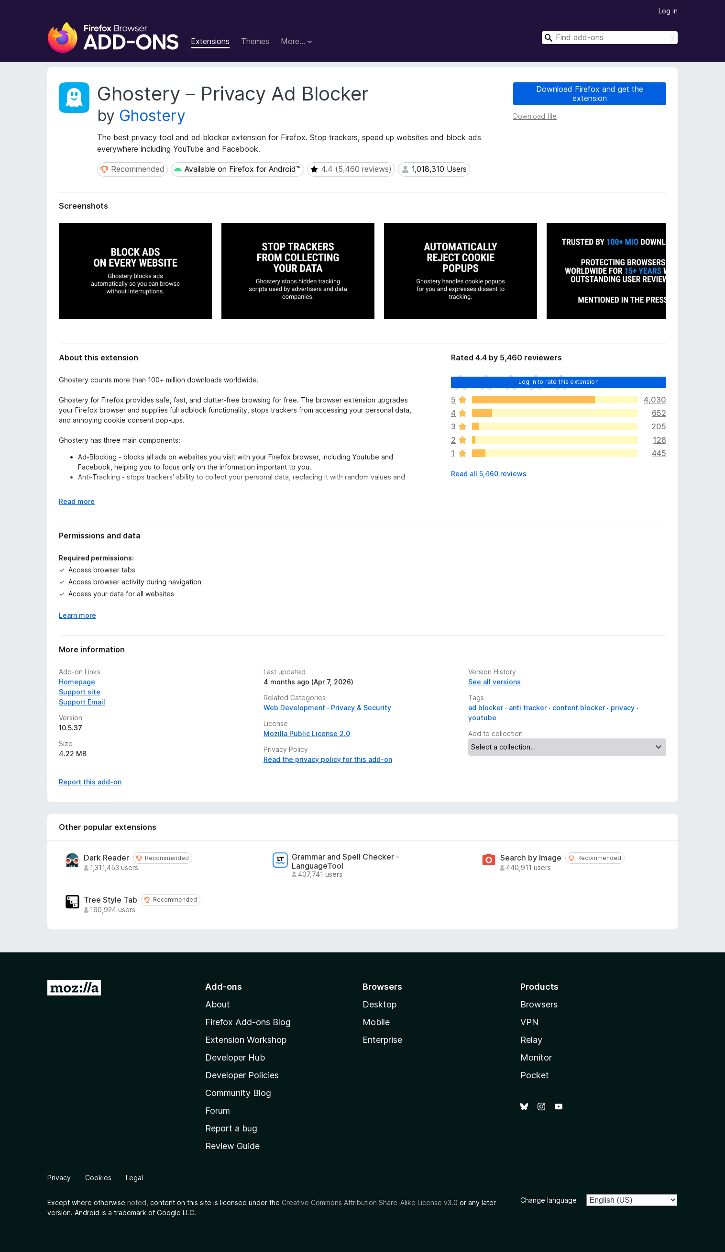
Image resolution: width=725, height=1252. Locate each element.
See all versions (494, 682)
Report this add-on (90, 782)
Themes (255, 41)
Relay (531, 1040)
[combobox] (610, 37)
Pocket (534, 1075)
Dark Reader (106, 857)
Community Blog (238, 1093)
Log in (668, 11)
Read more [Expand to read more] (77, 501)
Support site (79, 692)
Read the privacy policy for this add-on (328, 759)
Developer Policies (242, 1075)
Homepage (77, 682)
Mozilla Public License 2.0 (307, 733)
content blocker (578, 708)
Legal (134, 1178)
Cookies (98, 1178)
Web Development (294, 708)
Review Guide (232, 1146)
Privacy (59, 1178)
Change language (548, 1200)
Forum (217, 1111)
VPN (529, 1022)
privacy (623, 708)
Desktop (379, 1004)
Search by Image (530, 857)
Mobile (376, 1022)
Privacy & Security (361, 708)
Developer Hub (235, 1057)
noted (136, 1202)
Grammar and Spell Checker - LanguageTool (345, 861)
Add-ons (223, 987)
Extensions (210, 41)
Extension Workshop (245, 1040)
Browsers (539, 1004)
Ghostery (152, 115)
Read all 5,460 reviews (489, 474)
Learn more (77, 615)
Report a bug (231, 1128)
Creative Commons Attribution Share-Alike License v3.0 (370, 1202)
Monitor (536, 1057)
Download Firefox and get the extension (589, 93)
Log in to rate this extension (558, 381)
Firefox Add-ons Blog (248, 1022)
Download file (535, 116)
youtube (482, 718)
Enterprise (382, 1040)
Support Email (82, 702)
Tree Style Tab (110, 900)
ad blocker (485, 708)
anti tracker (528, 708)
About (217, 1004)
